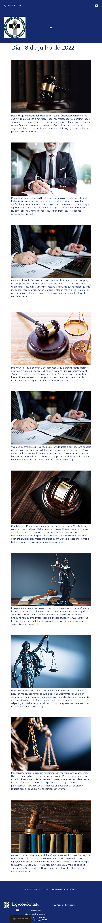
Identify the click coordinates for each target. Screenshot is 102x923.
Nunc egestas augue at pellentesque (49, 55)
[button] (51, 27)
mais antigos (19, 877)
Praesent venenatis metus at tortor (48, 220)
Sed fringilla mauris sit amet (41, 794)
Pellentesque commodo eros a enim (49, 386)
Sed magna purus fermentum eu (46, 630)
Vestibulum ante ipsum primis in (45, 548)
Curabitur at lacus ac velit (38, 137)
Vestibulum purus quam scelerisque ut (49, 305)
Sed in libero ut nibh (32, 712)
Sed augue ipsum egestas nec (42, 465)
